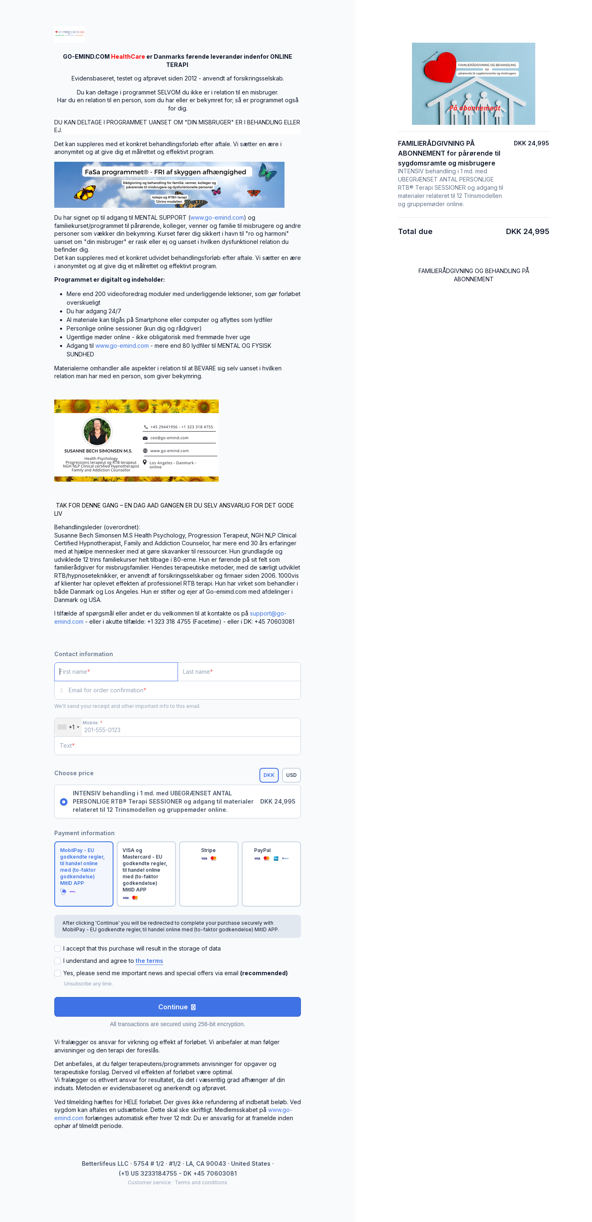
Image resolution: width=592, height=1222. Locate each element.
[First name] (116, 672)
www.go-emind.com (217, 217)
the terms (149, 960)
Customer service (149, 1182)
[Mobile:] (178, 727)
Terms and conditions (201, 1182)
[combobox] (68, 727)
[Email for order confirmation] (185, 690)
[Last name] (239, 672)
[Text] (178, 746)
